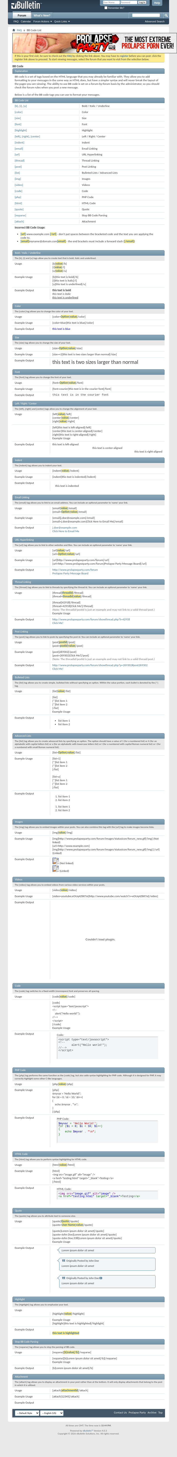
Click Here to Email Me (65, 531)
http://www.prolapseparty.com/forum (75, 569)
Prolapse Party (137, 1412)
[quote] (19, 209)
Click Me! (58, 623)
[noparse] (20, 215)
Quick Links (60, 21)
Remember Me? (114, 8)
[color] (19, 112)
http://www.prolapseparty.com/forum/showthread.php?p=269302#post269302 (100, 665)
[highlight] (21, 130)
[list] (17, 172)
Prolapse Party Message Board (70, 573)
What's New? (42, 15)
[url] (17, 154)
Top (160, 1412)
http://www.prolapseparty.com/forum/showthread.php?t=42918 (91, 619)
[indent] (19, 142)
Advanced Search (155, 21)
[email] (19, 148)
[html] (18, 203)
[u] (25, 106)
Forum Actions (41, 21)
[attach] (19, 221)
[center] (35, 136)
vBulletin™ (88, 1430)
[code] (18, 191)
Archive (152, 1412)
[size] (18, 118)
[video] (19, 185)
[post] (18, 166)
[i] (20, 106)
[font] (18, 124)
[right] (25, 136)
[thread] (19, 160)
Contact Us (120, 1412)
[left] (17, 136)
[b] (16, 106)
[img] (18, 178)
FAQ (16, 21)
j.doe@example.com (64, 527)
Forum (22, 15)
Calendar (26, 21)
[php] (18, 197)
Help (157, 3)
